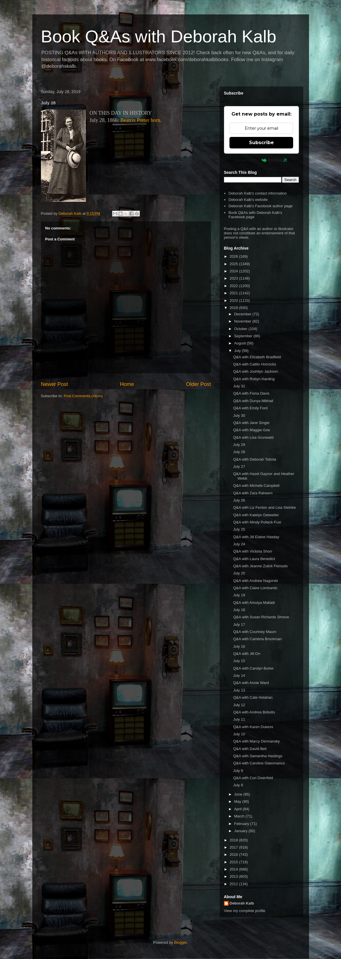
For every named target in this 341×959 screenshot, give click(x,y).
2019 (234, 308)
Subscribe (261, 142)
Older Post (198, 384)
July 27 (239, 466)
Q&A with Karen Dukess (253, 727)
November (243, 321)
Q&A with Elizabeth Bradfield (257, 357)
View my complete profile (244, 911)
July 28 (239, 452)
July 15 (239, 661)
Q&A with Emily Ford (250, 408)
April (238, 809)
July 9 (238, 770)
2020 (234, 300)
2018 (234, 840)
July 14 (239, 675)
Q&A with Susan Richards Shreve (261, 617)
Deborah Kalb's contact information (258, 193)
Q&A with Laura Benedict (254, 559)
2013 (234, 876)
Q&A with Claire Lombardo (255, 588)
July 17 (239, 624)
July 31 (239, 386)
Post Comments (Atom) (83, 396)
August (240, 343)
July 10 (239, 734)
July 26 (239, 500)
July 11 (239, 719)
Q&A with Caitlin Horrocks (254, 364)
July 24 (239, 544)
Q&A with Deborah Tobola (254, 459)
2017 (234, 847)
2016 (234, 854)
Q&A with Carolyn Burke (253, 668)
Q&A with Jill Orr (247, 653)
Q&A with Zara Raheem (253, 493)
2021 (234, 293)
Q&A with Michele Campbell (256, 485)
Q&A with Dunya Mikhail (253, 401)
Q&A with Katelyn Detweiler (256, 515)
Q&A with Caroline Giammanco (259, 763)
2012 (234, 884)
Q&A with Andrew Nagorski (255, 581)
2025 (234, 264)
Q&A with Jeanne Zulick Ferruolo (260, 566)
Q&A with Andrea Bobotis (254, 712)
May (238, 801)
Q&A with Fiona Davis (251, 393)
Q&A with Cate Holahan (253, 697)
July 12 (239, 705)
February (242, 824)
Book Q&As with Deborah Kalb (158, 36)
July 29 (239, 444)
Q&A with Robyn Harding (254, 379)
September (243, 336)
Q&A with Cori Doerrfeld (253, 778)
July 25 (239, 529)
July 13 (239, 690)
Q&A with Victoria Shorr (252, 551)
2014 (234, 869)
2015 (234, 862)
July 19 (239, 595)
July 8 (238, 785)
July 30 (239, 415)
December (243, 314)
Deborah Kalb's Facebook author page (261, 206)
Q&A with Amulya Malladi (254, 602)
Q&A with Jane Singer (251, 423)
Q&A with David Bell (250, 749)
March (240, 816)
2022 (234, 286)
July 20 (239, 573)
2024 (234, 271)
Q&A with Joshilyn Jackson (255, 371)
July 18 (239, 610)
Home (127, 384)
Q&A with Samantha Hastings (257, 756)
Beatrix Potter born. (140, 120)
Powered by (261, 160)
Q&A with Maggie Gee (251, 430)
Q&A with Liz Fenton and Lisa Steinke (264, 507)
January (241, 831)
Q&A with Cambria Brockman (257, 639)
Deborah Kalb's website (248, 199)
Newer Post (54, 384)
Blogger (180, 942)
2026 (234, 256)
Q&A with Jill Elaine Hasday (256, 537)
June (238, 794)
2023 (234, 278)
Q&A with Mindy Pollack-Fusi (257, 522)
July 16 (239, 646)
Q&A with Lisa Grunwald (253, 437)
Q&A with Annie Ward (251, 683)
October (241, 329)
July (238, 350)
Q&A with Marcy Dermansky (256, 741)
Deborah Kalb (242, 903)
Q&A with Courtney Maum (254, 632)
